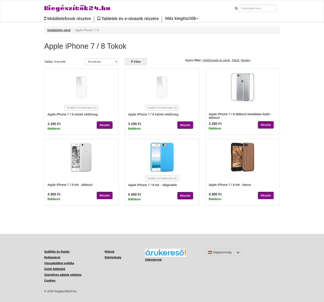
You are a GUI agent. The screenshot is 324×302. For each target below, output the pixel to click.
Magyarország (219, 252)
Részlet (105, 125)
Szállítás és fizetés (57, 251)
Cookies (49, 280)
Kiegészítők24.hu (77, 8)
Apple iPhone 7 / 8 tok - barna (230, 184)
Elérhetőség (113, 257)
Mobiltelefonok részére (67, 18)
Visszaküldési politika (59, 263)
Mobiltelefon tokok (59, 30)
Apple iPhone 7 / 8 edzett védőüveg (73, 114)
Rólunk (109, 251)
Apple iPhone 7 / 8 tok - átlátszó (70, 184)
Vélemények (153, 259)
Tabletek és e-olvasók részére (128, 18)
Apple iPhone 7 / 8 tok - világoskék (152, 185)
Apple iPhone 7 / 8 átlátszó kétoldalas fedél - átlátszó (240, 115)
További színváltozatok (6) (162, 178)
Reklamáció (52, 257)
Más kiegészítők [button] (181, 18)
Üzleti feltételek (54, 269)
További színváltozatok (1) (81, 107)
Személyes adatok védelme (63, 274)
